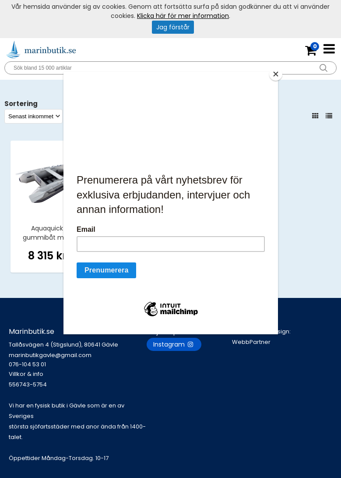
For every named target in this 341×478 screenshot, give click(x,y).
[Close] (275, 74)
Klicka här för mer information (183, 15)
